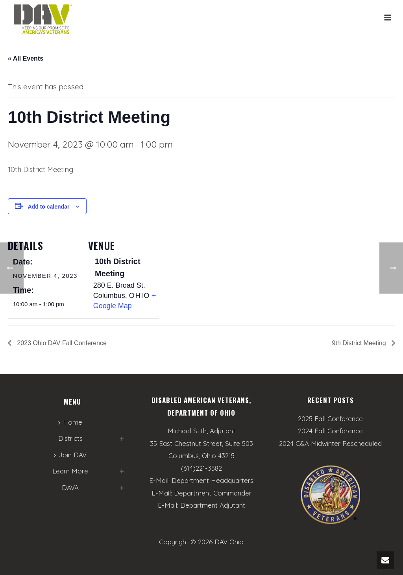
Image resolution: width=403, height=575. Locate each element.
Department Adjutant (212, 505)
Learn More (70, 471)
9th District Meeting (360, 343)
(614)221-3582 (201, 468)
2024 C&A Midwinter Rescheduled (330, 443)
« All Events (25, 58)
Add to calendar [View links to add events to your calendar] (49, 206)
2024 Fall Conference (330, 430)
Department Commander (212, 493)
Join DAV (70, 455)
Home (70, 422)
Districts (70, 438)
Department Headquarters (212, 480)
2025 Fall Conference (330, 418)
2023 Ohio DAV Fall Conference (61, 343)
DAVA (70, 487)
